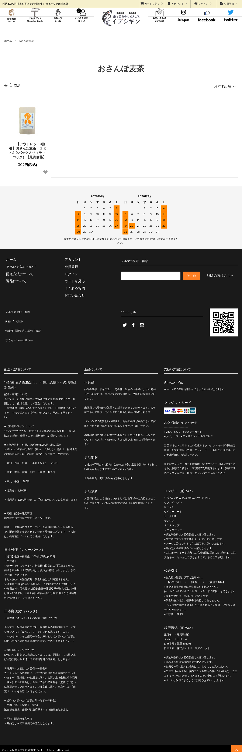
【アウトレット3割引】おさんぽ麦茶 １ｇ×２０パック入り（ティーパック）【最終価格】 (27, 149)
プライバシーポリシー (21, 330)
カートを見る (152, 3)
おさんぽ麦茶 (26, 40)
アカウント (177, 3)
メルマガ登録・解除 (19, 309)
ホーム (8, 40)
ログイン (203, 3)
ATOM (18, 316)
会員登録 (229, 3)
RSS (7, 316)
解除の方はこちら (220, 274)
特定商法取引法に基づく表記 (26, 323)
